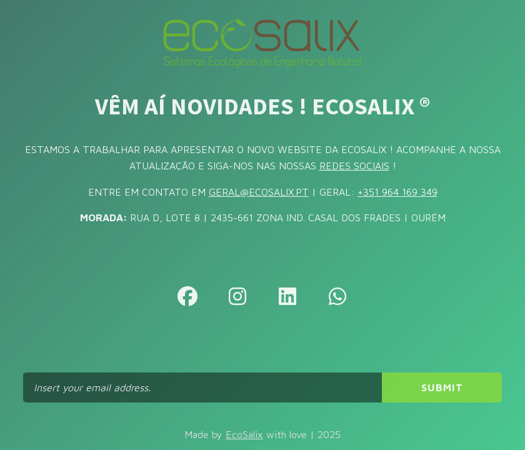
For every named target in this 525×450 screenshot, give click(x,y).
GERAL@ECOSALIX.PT (259, 192)
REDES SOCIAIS (354, 165)
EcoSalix (244, 434)
